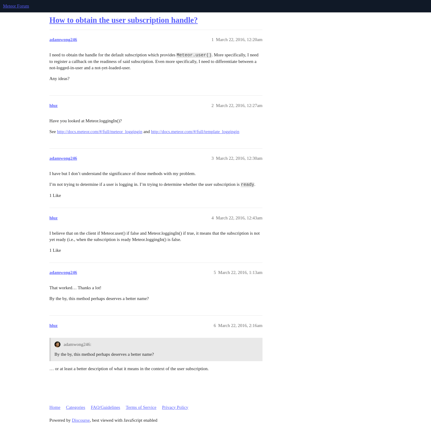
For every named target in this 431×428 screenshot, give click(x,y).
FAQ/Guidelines (105, 407)
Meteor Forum (16, 6)
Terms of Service (141, 407)
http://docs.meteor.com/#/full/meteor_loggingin (99, 131)
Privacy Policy (175, 407)
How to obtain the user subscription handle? (123, 20)
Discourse (81, 420)
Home (54, 407)
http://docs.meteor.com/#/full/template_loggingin (195, 131)
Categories (75, 407)
